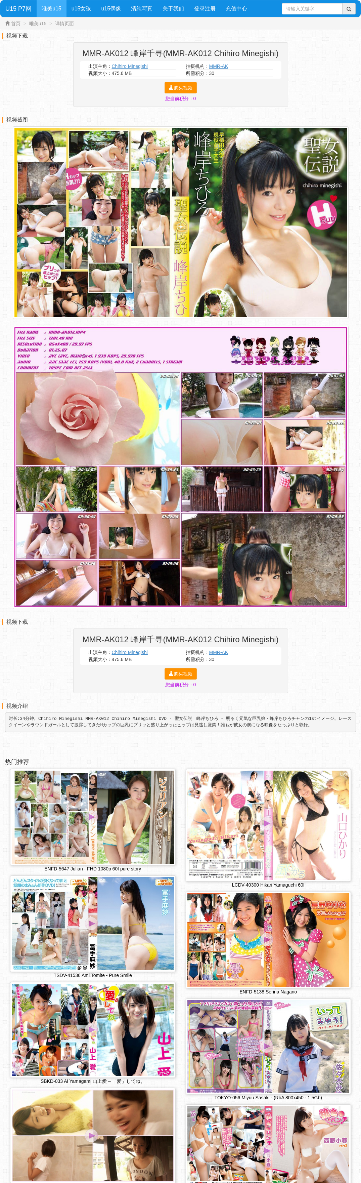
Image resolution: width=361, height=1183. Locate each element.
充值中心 (236, 8)
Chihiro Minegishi (130, 66)
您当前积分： (180, 98)
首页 (15, 23)
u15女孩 (81, 8)
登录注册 (205, 8)
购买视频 (180, 87)
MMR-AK (218, 66)
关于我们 (173, 8)
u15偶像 (111, 8)
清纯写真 (141, 8)
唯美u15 (51, 8)
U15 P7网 (18, 8)
